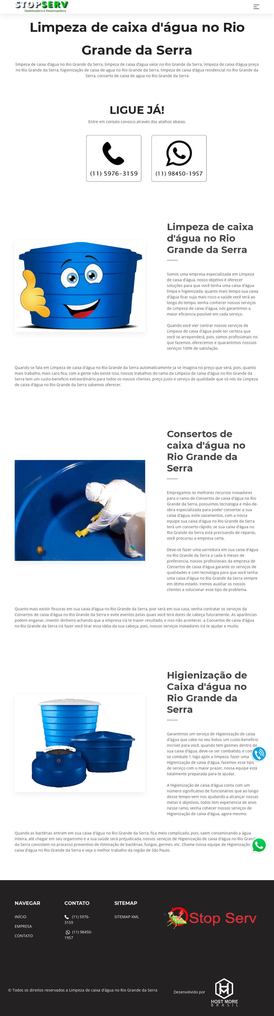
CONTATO (24, 935)
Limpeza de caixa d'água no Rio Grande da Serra (113, 990)
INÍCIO (20, 916)
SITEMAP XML (126, 916)
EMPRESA (23, 926)
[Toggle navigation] (256, 7)
